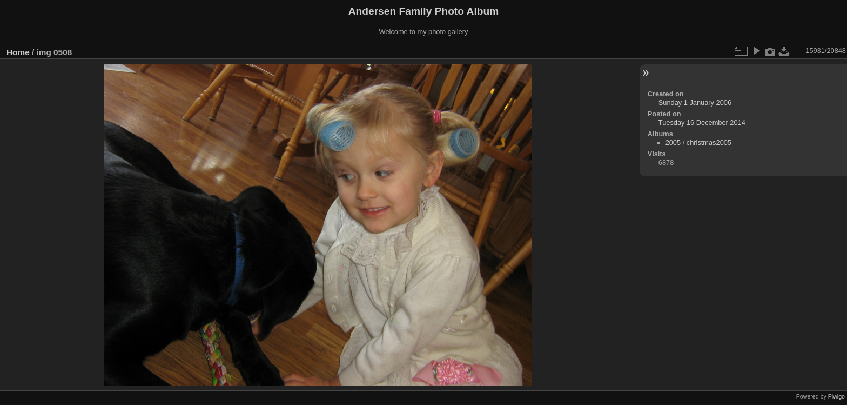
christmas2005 (709, 142)
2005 (673, 142)
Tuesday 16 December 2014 (701, 122)
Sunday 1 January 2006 (694, 102)
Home (18, 52)
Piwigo (836, 396)
